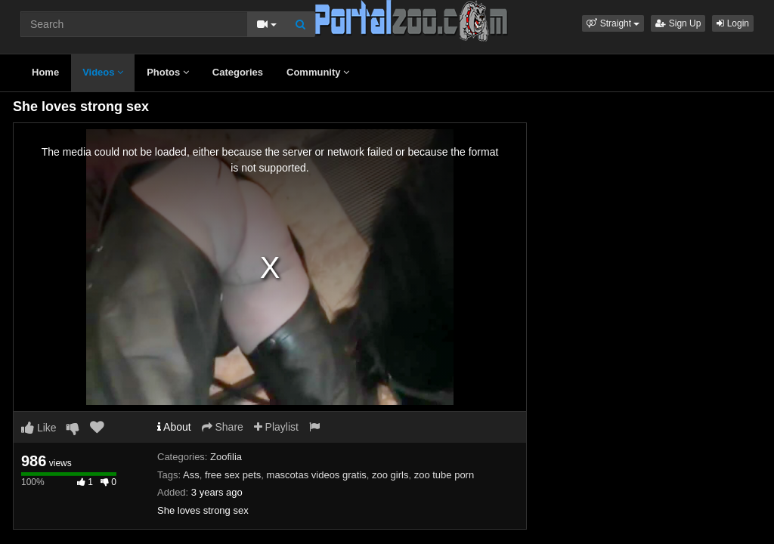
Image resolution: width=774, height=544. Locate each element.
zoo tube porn (444, 475)
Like (39, 428)
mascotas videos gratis (317, 475)
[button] (613, 23)
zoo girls (390, 475)
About (174, 427)
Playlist (276, 427)
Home (45, 72)
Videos (102, 72)
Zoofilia (226, 456)
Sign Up (678, 23)
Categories (237, 72)
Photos (168, 72)
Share (222, 427)
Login (733, 23)
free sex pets (233, 475)
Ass (191, 475)
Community (317, 72)
